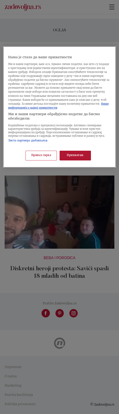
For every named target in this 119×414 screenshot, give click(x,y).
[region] (59, 107)
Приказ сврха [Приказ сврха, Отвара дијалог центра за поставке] (41, 155)
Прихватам (75, 155)
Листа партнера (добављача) (28, 141)
